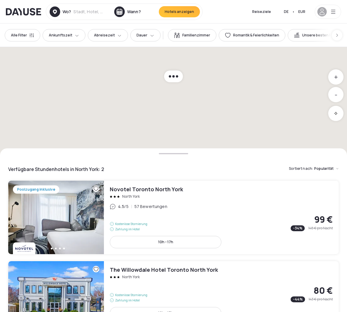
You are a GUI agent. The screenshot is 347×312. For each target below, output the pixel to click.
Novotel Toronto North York (173, 217)
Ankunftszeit (64, 35)
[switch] (192, 35)
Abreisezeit (108, 35)
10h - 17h (165, 241)
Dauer (145, 35)
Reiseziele (261, 11)
